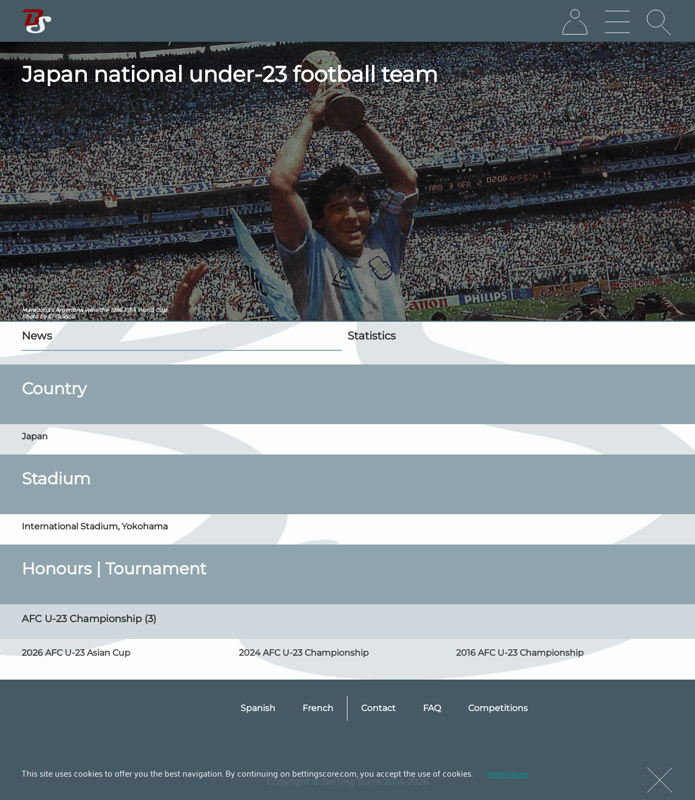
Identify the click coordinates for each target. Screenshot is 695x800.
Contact (378, 708)
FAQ (432, 708)
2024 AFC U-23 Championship (304, 653)
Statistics (372, 335)
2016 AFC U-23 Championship (520, 653)
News (37, 335)
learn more (508, 772)
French (317, 708)
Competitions (498, 708)
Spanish (258, 708)
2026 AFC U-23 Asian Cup (76, 653)
